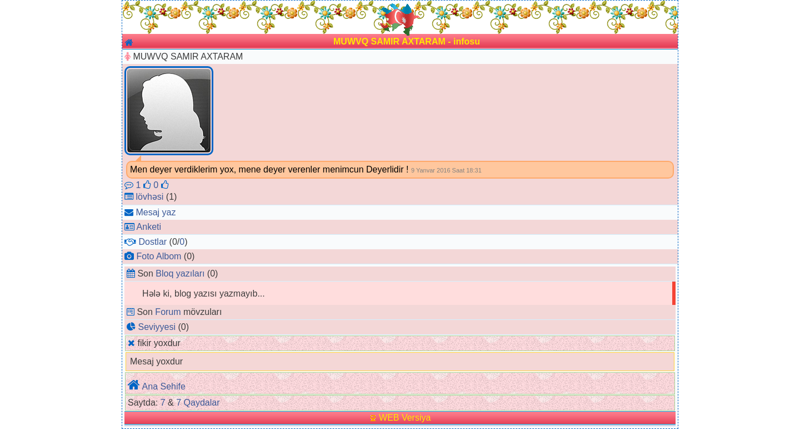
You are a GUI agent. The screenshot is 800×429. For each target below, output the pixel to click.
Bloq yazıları (180, 273)
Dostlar (152, 241)
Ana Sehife (164, 386)
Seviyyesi (157, 327)
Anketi (149, 226)
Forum (168, 312)
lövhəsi (149, 196)
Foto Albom (158, 256)
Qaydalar (202, 402)
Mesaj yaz (156, 212)
